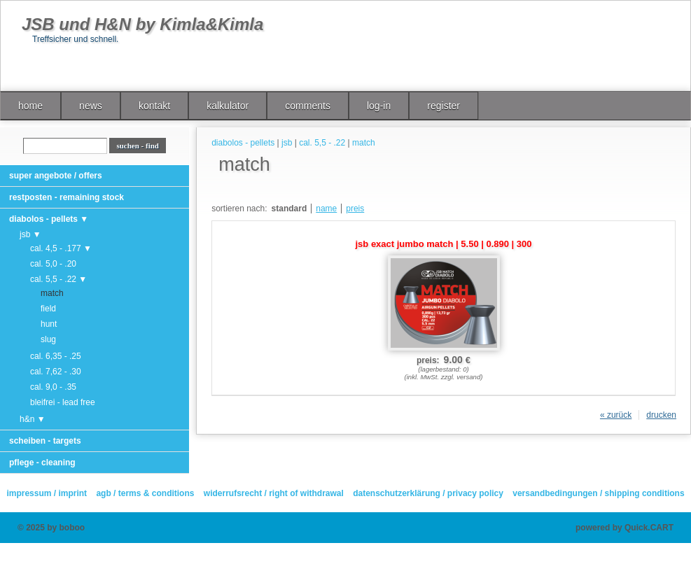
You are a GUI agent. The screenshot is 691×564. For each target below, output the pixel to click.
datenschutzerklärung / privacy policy (428, 493)
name (326, 208)
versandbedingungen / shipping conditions (598, 493)
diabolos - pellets (242, 143)
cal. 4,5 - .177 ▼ (61, 248)
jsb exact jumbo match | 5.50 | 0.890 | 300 (444, 244)
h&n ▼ (33, 419)
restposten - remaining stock (66, 197)
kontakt (154, 105)
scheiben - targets (45, 441)
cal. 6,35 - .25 (55, 356)
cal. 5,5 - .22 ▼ (58, 279)
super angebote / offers (55, 176)
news (90, 105)
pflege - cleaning (42, 462)
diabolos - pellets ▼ (48, 219)
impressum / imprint (46, 493)
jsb (286, 143)
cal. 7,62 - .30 (55, 371)
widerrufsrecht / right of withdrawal (274, 493)
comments (307, 105)
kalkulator (228, 105)
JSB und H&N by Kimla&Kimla (142, 24)
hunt (49, 324)
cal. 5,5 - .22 (322, 143)
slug (48, 339)
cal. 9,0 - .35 (53, 387)
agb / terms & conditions (145, 493)
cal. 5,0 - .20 (53, 264)
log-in (379, 105)
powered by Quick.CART (624, 528)
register (443, 105)
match (52, 293)
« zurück (615, 415)
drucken (661, 415)
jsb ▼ (30, 234)
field (48, 308)
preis (355, 208)
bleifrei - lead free (62, 402)
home (30, 105)
